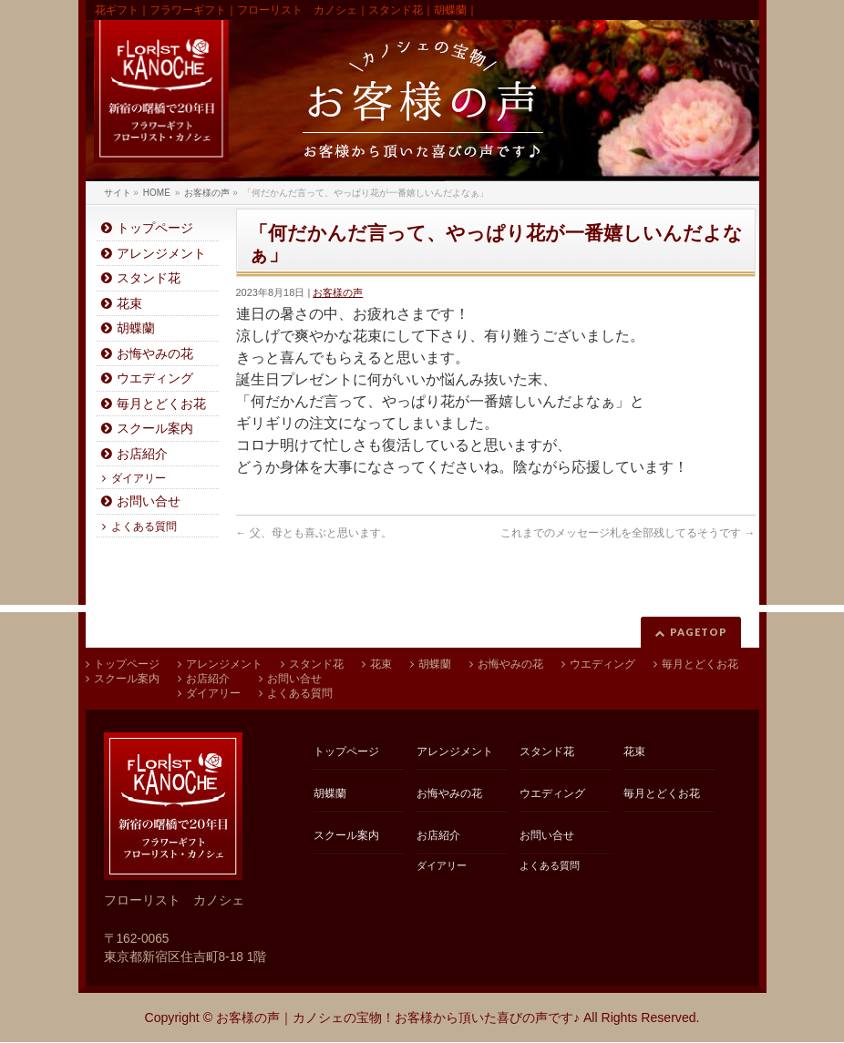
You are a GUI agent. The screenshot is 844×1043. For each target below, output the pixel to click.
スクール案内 (155, 428)
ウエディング (155, 378)
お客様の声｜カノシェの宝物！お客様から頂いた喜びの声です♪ (398, 1017)
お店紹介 (142, 454)
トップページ (155, 228)
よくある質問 (144, 526)
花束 (129, 304)
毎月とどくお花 (161, 404)
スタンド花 (148, 278)
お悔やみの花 (155, 354)
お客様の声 (338, 292)
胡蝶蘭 (136, 328)
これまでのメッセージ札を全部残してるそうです (627, 533)
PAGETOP (698, 632)
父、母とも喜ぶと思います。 (314, 533)
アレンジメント (161, 254)
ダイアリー (138, 478)
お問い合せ (148, 501)
